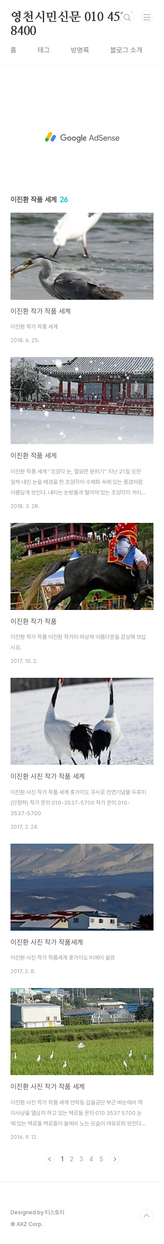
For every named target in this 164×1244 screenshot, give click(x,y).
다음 (114, 1159)
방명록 (80, 50)
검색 (127, 17)
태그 (44, 50)
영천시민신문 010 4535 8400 (71, 18)
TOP (147, 1216)
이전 (50, 1159)
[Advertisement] (82, 137)
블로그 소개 (126, 50)
